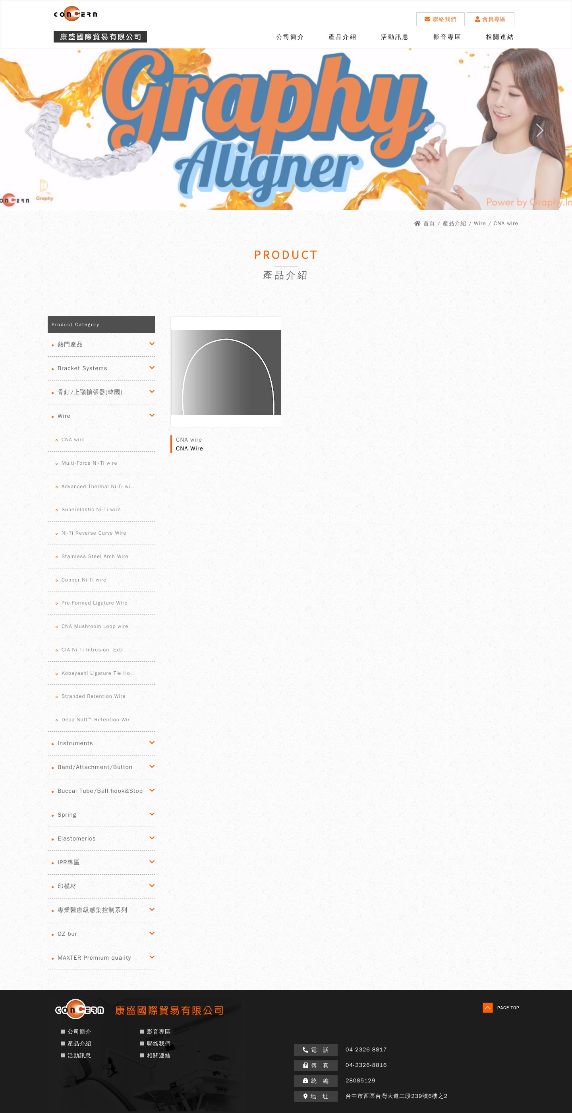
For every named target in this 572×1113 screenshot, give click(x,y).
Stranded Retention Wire (94, 696)
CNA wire (73, 439)
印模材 (67, 886)
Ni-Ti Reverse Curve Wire (94, 532)
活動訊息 (395, 37)
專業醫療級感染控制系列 (93, 910)
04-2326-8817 (366, 1049)
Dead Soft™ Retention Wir (96, 719)
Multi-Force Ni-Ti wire (89, 463)
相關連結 (500, 37)
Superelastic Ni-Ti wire (91, 509)
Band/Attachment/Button (95, 767)
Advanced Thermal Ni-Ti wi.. (98, 486)
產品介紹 (343, 37)
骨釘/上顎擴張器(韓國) (90, 392)
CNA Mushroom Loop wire (95, 626)
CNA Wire (189, 448)
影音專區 (447, 37)
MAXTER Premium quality (94, 957)
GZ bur (67, 933)
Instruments (75, 743)
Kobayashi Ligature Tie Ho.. (98, 673)
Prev (24, 133)
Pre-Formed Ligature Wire (95, 602)
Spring (67, 814)
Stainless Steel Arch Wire (95, 556)
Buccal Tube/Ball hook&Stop (100, 790)
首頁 (429, 223)
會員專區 (490, 19)
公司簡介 (290, 37)
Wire (64, 415)
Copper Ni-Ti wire (84, 579)
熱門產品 (70, 344)
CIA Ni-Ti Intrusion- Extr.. (94, 649)
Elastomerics (77, 838)
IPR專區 (69, 862)
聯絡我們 (440, 19)
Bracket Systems (83, 368)
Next (548, 133)
